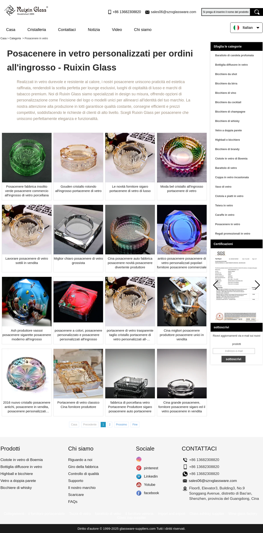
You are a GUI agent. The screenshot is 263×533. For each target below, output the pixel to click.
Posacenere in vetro (227, 224)
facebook (139, 493)
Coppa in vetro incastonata (232, 177)
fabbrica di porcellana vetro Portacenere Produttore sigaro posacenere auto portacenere (130, 407)
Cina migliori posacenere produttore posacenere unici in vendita (182, 335)
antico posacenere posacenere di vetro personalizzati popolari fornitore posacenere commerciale (182, 263)
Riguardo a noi (80, 460)
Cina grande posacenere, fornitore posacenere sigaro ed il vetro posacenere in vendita (181, 407)
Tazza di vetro (80, 514)
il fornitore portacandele (46, 514)
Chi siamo (143, 29)
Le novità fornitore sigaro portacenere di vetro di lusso (130, 189)
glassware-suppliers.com (137, 528)
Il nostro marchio (82, 488)
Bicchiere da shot (226, 74)
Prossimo (121, 424)
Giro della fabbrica (83, 467)
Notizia (94, 29)
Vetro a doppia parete (228, 130)
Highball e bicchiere (227, 139)
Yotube (139, 485)
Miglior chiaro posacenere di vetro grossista (78, 261)
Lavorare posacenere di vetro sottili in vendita (26, 261)
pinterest (139, 468)
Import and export (171, 514)
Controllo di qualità (83, 474)
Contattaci (67, 29)
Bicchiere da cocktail (228, 102)
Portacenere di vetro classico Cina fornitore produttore (78, 405)
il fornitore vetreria (139, 514)
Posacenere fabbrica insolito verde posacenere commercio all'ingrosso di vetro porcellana (27, 191)
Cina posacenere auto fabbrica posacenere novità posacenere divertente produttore (130, 263)
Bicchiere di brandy (227, 149)
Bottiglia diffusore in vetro (231, 64)
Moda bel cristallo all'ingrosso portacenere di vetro (181, 189)
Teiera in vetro (224, 205)
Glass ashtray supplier (207, 514)
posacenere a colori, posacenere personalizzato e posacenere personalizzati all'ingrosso (78, 335)
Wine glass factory (242, 514)
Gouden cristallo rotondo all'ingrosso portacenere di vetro (78, 189)
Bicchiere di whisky (227, 121)
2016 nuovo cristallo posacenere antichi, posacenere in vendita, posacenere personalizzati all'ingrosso (26, 407)
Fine (134, 424)
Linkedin (139, 476)
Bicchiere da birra (226, 83)
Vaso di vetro (223, 186)
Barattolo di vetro (226, 168)
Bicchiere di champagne (230, 111)
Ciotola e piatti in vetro (229, 196)
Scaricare (76, 495)
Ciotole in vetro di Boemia (231, 158)
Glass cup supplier (131, 517)
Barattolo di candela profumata (234, 55)
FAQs (73, 502)
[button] (257, 285)
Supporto (75, 481)
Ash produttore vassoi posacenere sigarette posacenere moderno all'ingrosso (26, 335)
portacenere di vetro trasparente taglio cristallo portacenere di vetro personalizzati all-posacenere (130, 335)
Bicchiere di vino (225, 92)
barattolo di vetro (108, 514)
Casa (10, 29)
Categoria (15, 38)
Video (117, 29)
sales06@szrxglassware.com (173, 12)
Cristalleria (36, 29)
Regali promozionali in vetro (232, 233)
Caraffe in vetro (224, 214)
